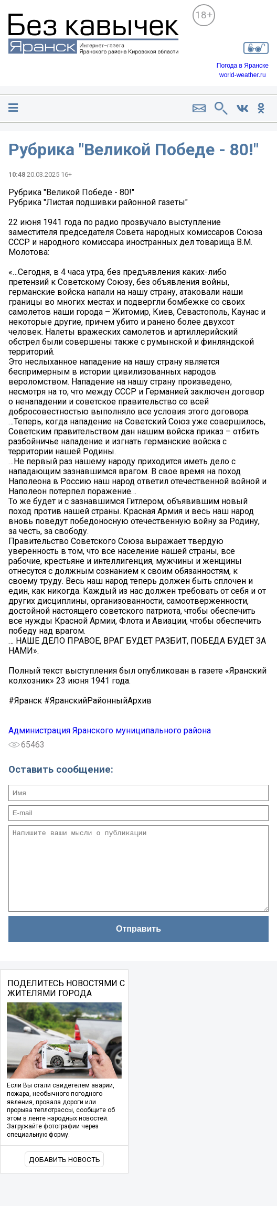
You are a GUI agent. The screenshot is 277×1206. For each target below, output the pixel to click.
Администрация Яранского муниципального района (109, 730)
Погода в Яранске (243, 65)
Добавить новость (64, 1175)
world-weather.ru (242, 75)
